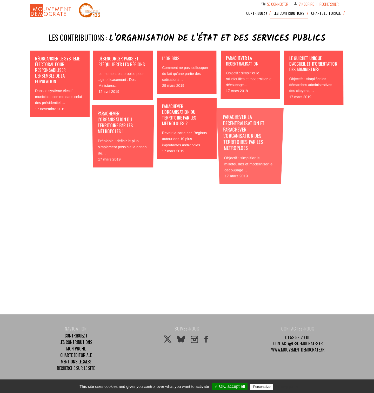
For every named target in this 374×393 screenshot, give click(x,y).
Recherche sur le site (76, 368)
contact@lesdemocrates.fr (298, 343)
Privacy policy (287, 386)
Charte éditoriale (76, 355)
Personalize (262, 387)
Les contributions (75, 342)
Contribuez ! (76, 336)
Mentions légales (76, 361)
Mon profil (76, 349)
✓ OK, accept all (230, 386)
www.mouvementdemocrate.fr (298, 350)
